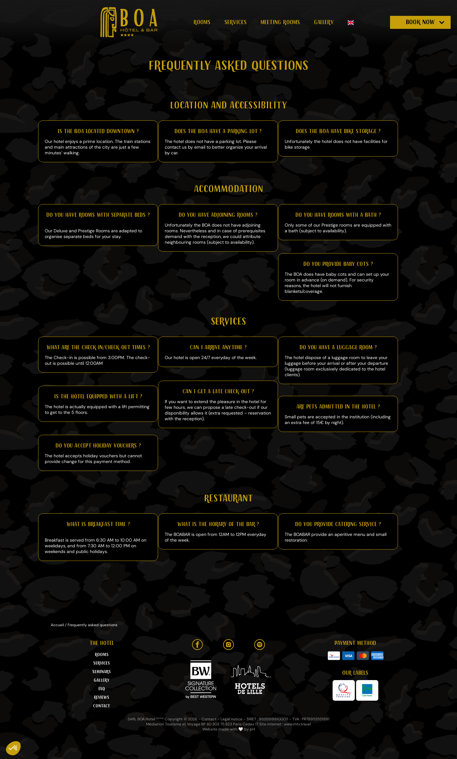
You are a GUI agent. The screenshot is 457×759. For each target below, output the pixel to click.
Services (235, 22)
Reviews (101, 697)
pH (252, 729)
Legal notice (231, 719)
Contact (101, 706)
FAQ (101, 689)
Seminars (101, 672)
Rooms (202, 22)
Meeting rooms (280, 22)
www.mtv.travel (297, 724)
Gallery (324, 22)
